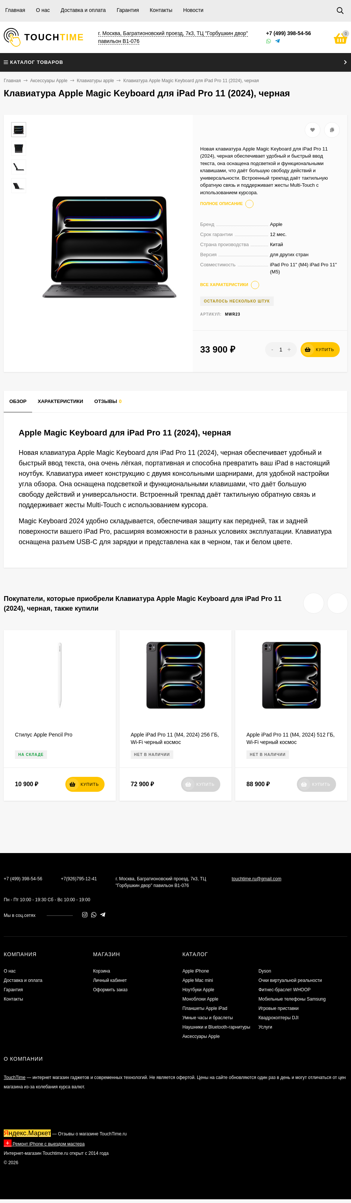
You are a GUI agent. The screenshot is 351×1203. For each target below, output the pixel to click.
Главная (15, 10)
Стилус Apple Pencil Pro (43, 735)
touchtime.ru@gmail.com (256, 878)
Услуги (265, 1027)
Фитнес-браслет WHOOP (284, 989)
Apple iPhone (195, 971)
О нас (43, 10)
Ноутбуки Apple (198, 989)
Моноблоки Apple (200, 999)
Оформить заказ (110, 989)
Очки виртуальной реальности (290, 980)
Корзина (101, 971)
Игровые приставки (278, 1008)
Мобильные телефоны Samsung (292, 999)
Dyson (264, 971)
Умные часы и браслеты (207, 1017)
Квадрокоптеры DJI (278, 1017)
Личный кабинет (110, 980)
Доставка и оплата (83, 10)
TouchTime (14, 1077)
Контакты (161, 10)
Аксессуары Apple (49, 80)
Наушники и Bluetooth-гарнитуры (216, 1027)
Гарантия (128, 10)
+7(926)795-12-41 (79, 878)
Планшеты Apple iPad (204, 1008)
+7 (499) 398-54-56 (288, 33)
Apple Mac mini (197, 980)
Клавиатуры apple (95, 80)
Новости (193, 10)
